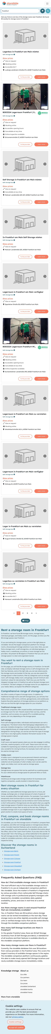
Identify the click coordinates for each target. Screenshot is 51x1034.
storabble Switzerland (28, 986)
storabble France (26, 992)
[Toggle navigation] (47, 3)
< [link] (14, 613)
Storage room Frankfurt (12, 862)
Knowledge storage (10, 971)
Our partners (24, 977)
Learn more (41, 77)
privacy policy (17, 1017)
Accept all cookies (16, 1027)
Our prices (24, 983)
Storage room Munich (11, 855)
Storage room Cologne (12, 858)
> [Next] (36, 613)
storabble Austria (26, 989)
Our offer (23, 974)
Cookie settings (15, 1022)
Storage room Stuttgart (12, 870)
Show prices (8, 58)
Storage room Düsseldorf (13, 866)
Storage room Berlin (11, 851)
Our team (23, 980)
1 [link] (18, 613)
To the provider (25, 77)
